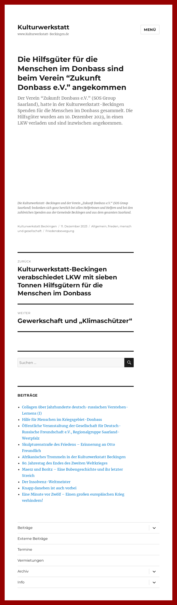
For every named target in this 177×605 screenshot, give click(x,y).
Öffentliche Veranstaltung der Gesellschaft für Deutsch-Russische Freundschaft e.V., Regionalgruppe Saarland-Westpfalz (71, 432)
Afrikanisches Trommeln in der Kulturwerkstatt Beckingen (74, 457)
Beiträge (25, 528)
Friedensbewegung (60, 231)
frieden (113, 226)
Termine (25, 549)
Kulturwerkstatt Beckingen (37, 226)
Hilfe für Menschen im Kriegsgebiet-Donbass (62, 419)
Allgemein (99, 226)
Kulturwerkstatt (43, 27)
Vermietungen (31, 560)
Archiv (23, 571)
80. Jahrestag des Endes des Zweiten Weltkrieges (64, 463)
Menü (150, 30)
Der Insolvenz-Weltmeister (46, 482)
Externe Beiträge (33, 538)
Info (21, 582)
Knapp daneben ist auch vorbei (49, 488)
